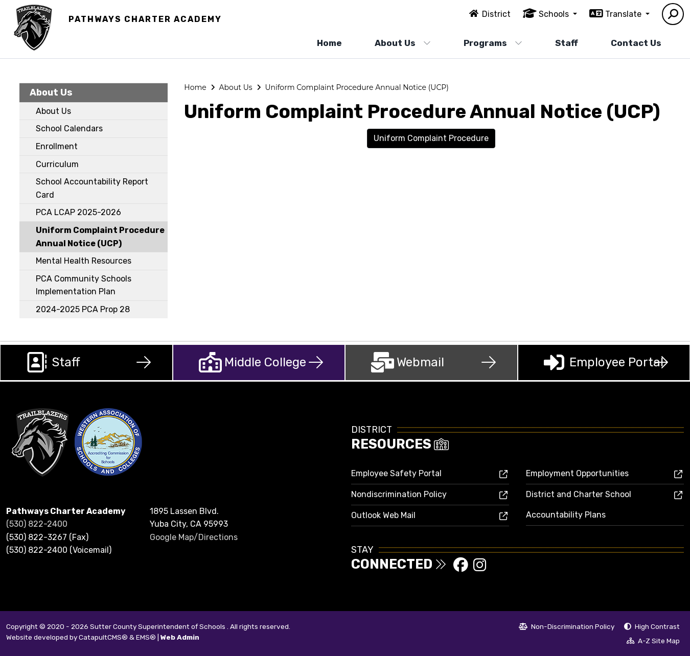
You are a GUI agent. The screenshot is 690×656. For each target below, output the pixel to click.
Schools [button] (555, 14)
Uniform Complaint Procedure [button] (431, 138)
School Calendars (69, 128)
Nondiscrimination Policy (399, 494)
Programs (493, 43)
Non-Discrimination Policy (566, 628)
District (496, 14)
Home (329, 43)
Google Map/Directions (194, 537)
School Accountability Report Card (92, 188)
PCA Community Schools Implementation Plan (83, 285)
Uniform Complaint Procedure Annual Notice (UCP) (100, 236)
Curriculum (57, 164)
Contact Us (636, 43)
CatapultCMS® (103, 637)
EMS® (146, 637)
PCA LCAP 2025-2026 (78, 212)
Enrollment (57, 146)
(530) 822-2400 (36, 524)
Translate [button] (624, 14)
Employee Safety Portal (396, 473)
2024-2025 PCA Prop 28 (83, 309)
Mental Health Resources (83, 261)
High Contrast (657, 626)
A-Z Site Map (653, 642)
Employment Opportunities (577, 473)
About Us (403, 43)
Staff (566, 43)
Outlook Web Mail (383, 515)
